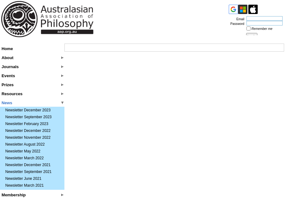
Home (7, 48)
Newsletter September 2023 (28, 117)
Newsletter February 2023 (26, 124)
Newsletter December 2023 (27, 110)
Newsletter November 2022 (27, 137)
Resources (12, 93)
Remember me (261, 28)
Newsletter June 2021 (23, 178)
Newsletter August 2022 (25, 144)
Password (236, 24)
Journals (10, 66)
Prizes (8, 84)
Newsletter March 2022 (24, 158)
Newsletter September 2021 (28, 172)
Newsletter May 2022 (22, 151)
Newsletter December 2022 (27, 130)
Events (8, 75)
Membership (14, 195)
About (7, 57)
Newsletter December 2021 (27, 165)
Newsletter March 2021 (24, 185)
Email (239, 19)
